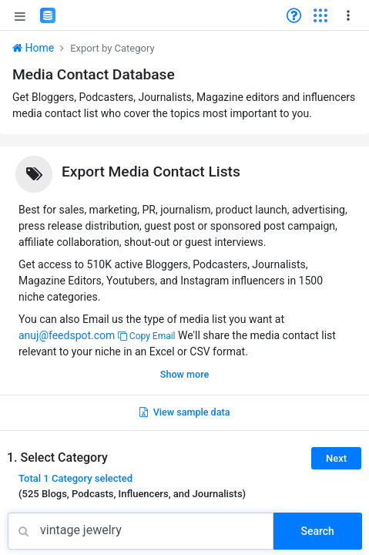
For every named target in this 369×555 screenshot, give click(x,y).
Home (33, 48)
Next (336, 458)
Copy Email (147, 336)
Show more (184, 374)
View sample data (184, 412)
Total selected (75, 478)
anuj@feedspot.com (66, 335)
